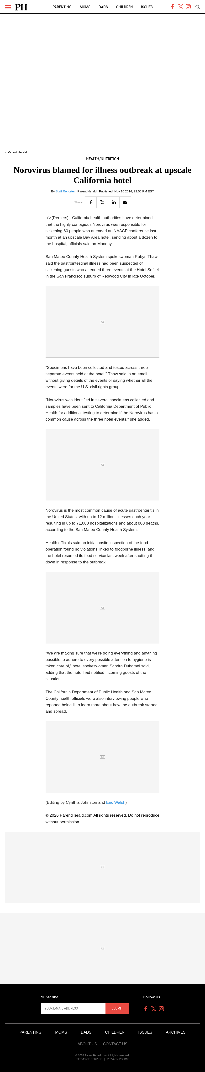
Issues (147, 7)
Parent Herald (17, 152)
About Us (87, 1044)
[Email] (125, 202)
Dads (103, 7)
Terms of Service (89, 1059)
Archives (175, 1032)
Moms (85, 7)
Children (124, 7)
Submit (117, 1008)
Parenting (62, 7)
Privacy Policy (118, 1059)
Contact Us (115, 1044)
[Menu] (8, 7)
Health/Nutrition (102, 159)
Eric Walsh (116, 802)
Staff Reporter (66, 191)
